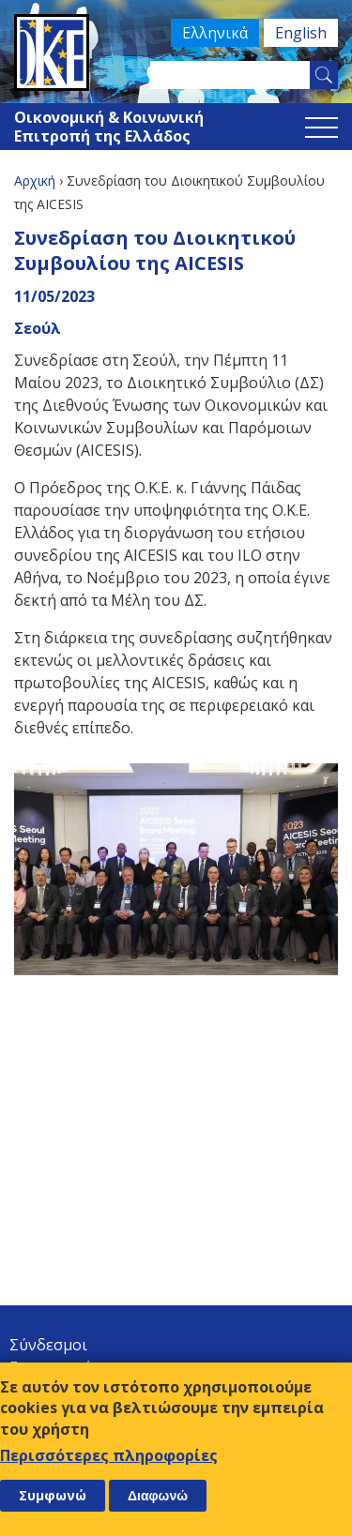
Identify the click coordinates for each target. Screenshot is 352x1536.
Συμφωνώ (52, 1495)
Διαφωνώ (158, 1495)
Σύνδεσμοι (48, 1344)
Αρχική (34, 180)
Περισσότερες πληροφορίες (109, 1455)
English (301, 33)
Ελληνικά (215, 33)
